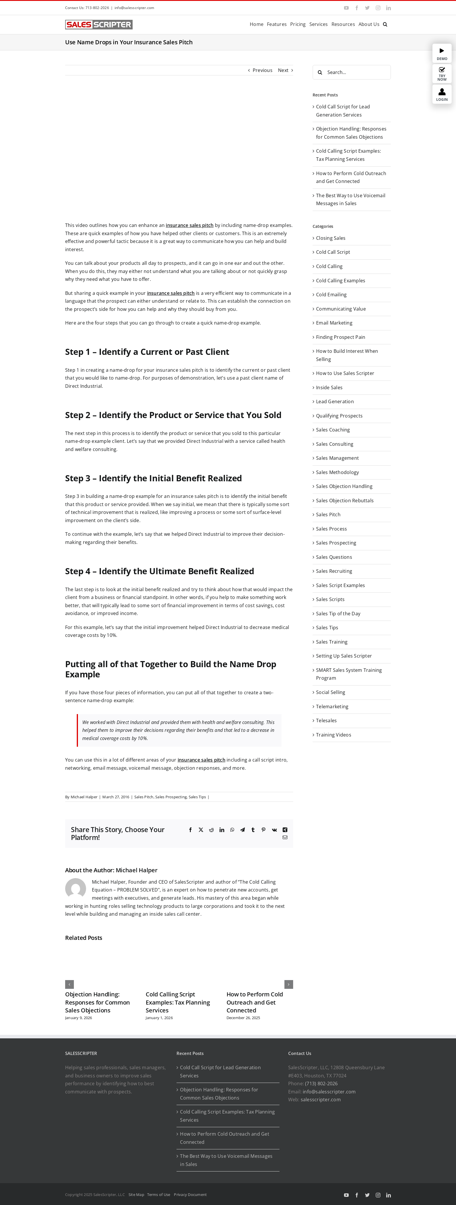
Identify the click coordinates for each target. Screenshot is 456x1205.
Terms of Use (159, 1194)
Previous (262, 70)
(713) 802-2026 (321, 1083)
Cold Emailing (331, 294)
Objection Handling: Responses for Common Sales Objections (97, 1002)
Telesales (326, 720)
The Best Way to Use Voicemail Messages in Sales (226, 1160)
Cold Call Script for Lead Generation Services (220, 1071)
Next (283, 70)
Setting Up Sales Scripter (344, 656)
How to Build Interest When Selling (347, 355)
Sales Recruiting (334, 571)
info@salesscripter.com (134, 7)
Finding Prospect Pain (340, 337)
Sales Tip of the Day (338, 613)
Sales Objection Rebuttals (345, 500)
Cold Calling (329, 266)
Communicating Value (341, 309)
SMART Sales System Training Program (349, 674)
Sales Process (331, 529)
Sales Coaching (333, 430)
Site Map (136, 1194)
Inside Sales (329, 387)
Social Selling (330, 692)
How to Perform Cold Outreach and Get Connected (255, 1002)
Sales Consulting (334, 444)
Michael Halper (84, 796)
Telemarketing (332, 706)
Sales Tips (197, 796)
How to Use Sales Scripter (345, 373)
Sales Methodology (337, 472)
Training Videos (333, 735)
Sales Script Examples (340, 585)
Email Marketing (334, 323)
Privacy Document (190, 1194)
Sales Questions (334, 557)
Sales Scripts (330, 599)
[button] (385, 23)
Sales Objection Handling (344, 486)
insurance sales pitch (189, 225)
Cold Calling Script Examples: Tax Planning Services (178, 1002)
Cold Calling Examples (340, 280)
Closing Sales (330, 238)
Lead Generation (335, 401)
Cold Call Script (333, 252)
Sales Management (337, 458)
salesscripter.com (321, 1099)
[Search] (320, 72)
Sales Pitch (144, 796)
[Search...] (352, 72)
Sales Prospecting (171, 796)
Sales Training (332, 642)
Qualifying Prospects (339, 416)
